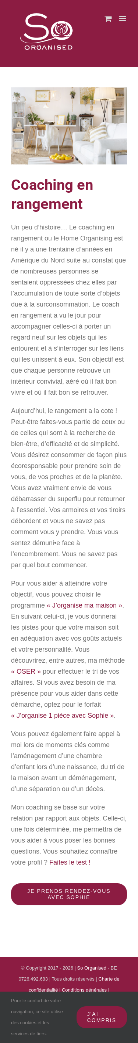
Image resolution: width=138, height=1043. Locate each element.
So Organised (92, 968)
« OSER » (26, 671)
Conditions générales (85, 990)
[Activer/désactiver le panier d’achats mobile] (108, 18)
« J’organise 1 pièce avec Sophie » (62, 715)
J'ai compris (101, 1017)
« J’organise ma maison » (84, 605)
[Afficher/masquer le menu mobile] (123, 18)
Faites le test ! (70, 862)
